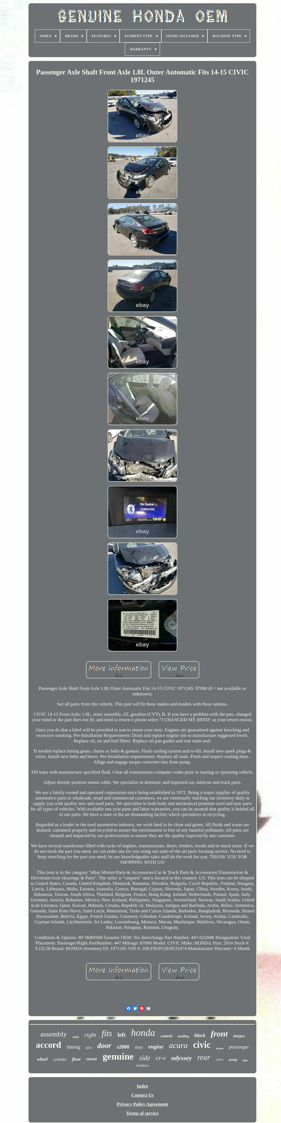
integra (239, 1036)
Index (142, 1086)
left (121, 1035)
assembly (53, 1034)
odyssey (181, 1057)
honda (143, 1032)
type (245, 1060)
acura (178, 1045)
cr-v (161, 1058)
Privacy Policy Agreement (142, 1104)
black (199, 1035)
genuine (118, 1056)
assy (139, 1047)
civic (201, 1045)
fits (107, 1033)
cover (91, 1058)
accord (48, 1045)
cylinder (59, 1059)
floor (76, 1059)
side (144, 1057)
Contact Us (142, 1095)
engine (156, 1047)
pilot (89, 1048)
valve (219, 1059)
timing (73, 1047)
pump (233, 1059)
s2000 (123, 1047)
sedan (75, 1036)
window (142, 1065)
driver (220, 1048)
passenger (239, 1047)
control (166, 1036)
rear (203, 1057)
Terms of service (142, 1113)
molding (183, 1036)
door (104, 1045)
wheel (42, 1059)
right (90, 1034)
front (219, 1033)
